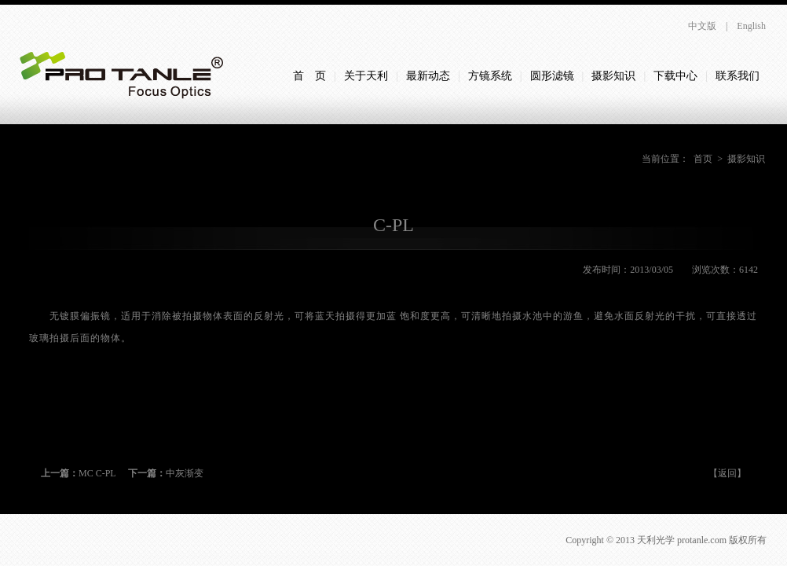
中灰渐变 (165, 473)
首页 (703, 158)
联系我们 (738, 76)
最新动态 (428, 76)
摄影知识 (613, 76)
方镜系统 (490, 76)
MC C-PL (78, 473)
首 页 (309, 76)
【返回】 (727, 473)
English (751, 25)
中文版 (702, 25)
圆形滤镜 (552, 76)
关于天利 (366, 76)
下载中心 (675, 76)
